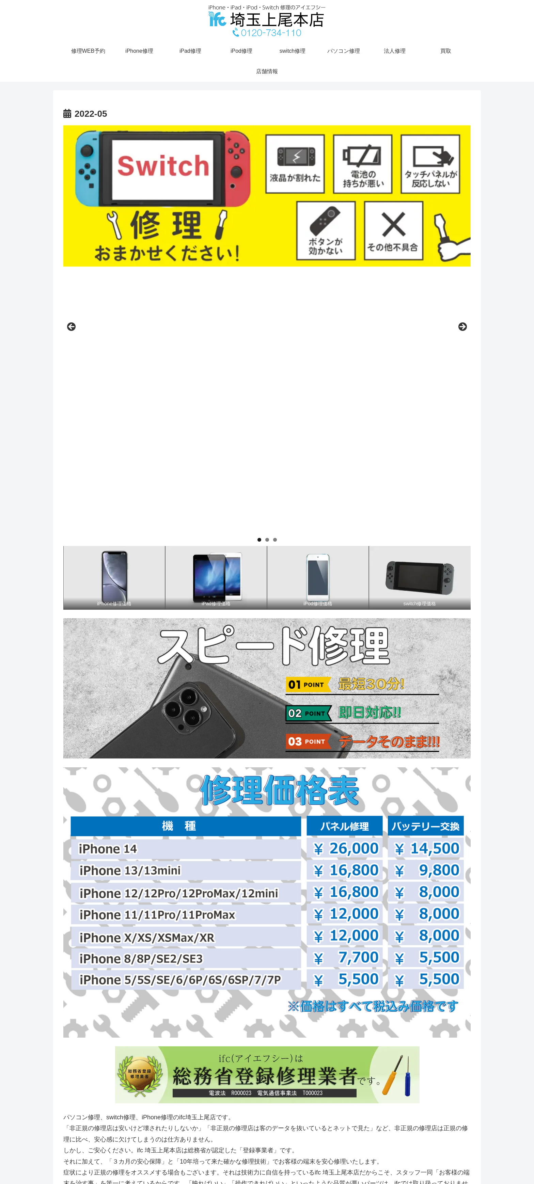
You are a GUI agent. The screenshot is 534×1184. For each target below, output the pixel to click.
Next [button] (462, 203)
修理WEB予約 (443, 1165)
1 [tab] (259, 291)
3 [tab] (275, 291)
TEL (469, 1165)
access (414, 1165)
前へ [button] (72, 203)
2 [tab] (267, 291)
